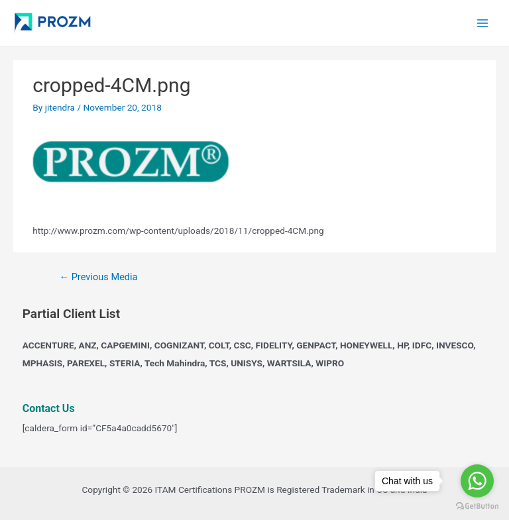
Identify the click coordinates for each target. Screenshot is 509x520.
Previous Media (98, 277)
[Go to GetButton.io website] (477, 506)
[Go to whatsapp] (477, 480)
